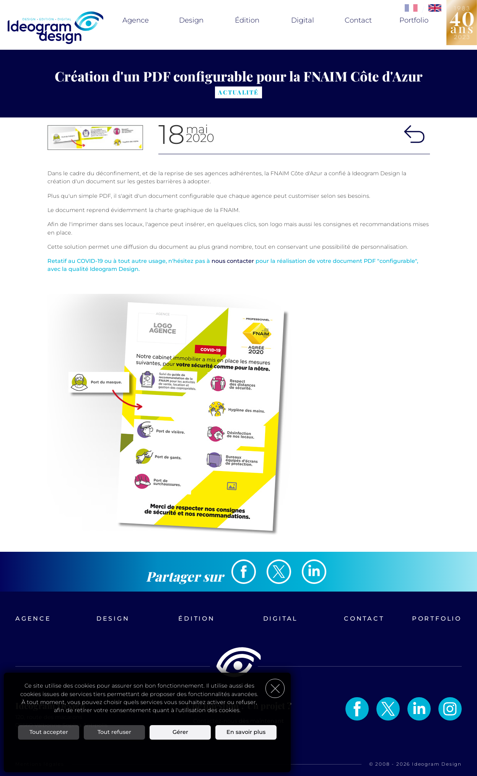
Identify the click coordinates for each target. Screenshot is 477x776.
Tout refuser (114, 732)
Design (191, 20)
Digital (302, 20)
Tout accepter (48, 732)
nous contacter (233, 261)
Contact (358, 20)
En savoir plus (245, 732)
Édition (247, 20)
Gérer (180, 732)
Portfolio (413, 20)
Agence (135, 20)
